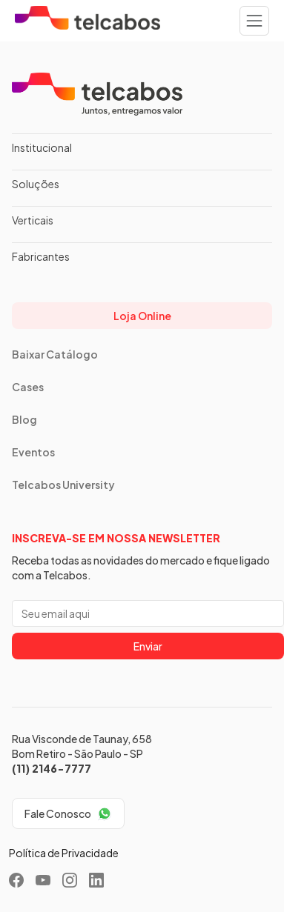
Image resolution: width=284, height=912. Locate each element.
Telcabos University (63, 484)
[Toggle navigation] (254, 21)
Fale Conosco (57, 813)
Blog (24, 419)
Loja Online (142, 315)
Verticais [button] (32, 220)
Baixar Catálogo (55, 354)
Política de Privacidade (64, 852)
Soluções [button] (35, 183)
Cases (28, 386)
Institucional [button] (42, 147)
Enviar (147, 646)
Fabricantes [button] (41, 256)
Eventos (33, 452)
